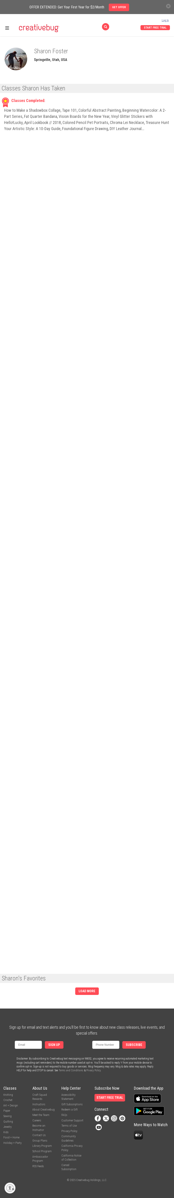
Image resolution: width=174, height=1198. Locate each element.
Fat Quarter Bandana (40, 116)
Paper (6, 1110)
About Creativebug (43, 1109)
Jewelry (7, 1126)
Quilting (8, 1121)
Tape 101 (69, 110)
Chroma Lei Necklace (127, 122)
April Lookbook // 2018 (42, 122)
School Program (42, 1151)
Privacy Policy (93, 1070)
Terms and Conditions (71, 1070)
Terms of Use (69, 1125)
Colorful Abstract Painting (99, 110)
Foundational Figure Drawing (85, 128)
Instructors (38, 1104)
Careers (36, 1120)
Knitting (8, 1094)
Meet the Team (40, 1115)
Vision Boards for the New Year (84, 116)
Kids (6, 1132)
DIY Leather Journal (126, 128)
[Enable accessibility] (10, 1188)
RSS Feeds (38, 1166)
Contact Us (39, 1135)
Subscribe (134, 1045)
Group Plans (39, 1140)
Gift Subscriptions (72, 1104)
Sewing (7, 1116)
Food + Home (11, 1137)
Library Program (42, 1145)
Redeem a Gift (69, 1109)
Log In (165, 20)
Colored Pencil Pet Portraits (85, 122)
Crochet (7, 1100)
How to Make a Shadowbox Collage (32, 110)
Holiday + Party (12, 1143)
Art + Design (10, 1105)
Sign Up (54, 1045)
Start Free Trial (155, 27)
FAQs (64, 1115)
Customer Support (72, 1120)
